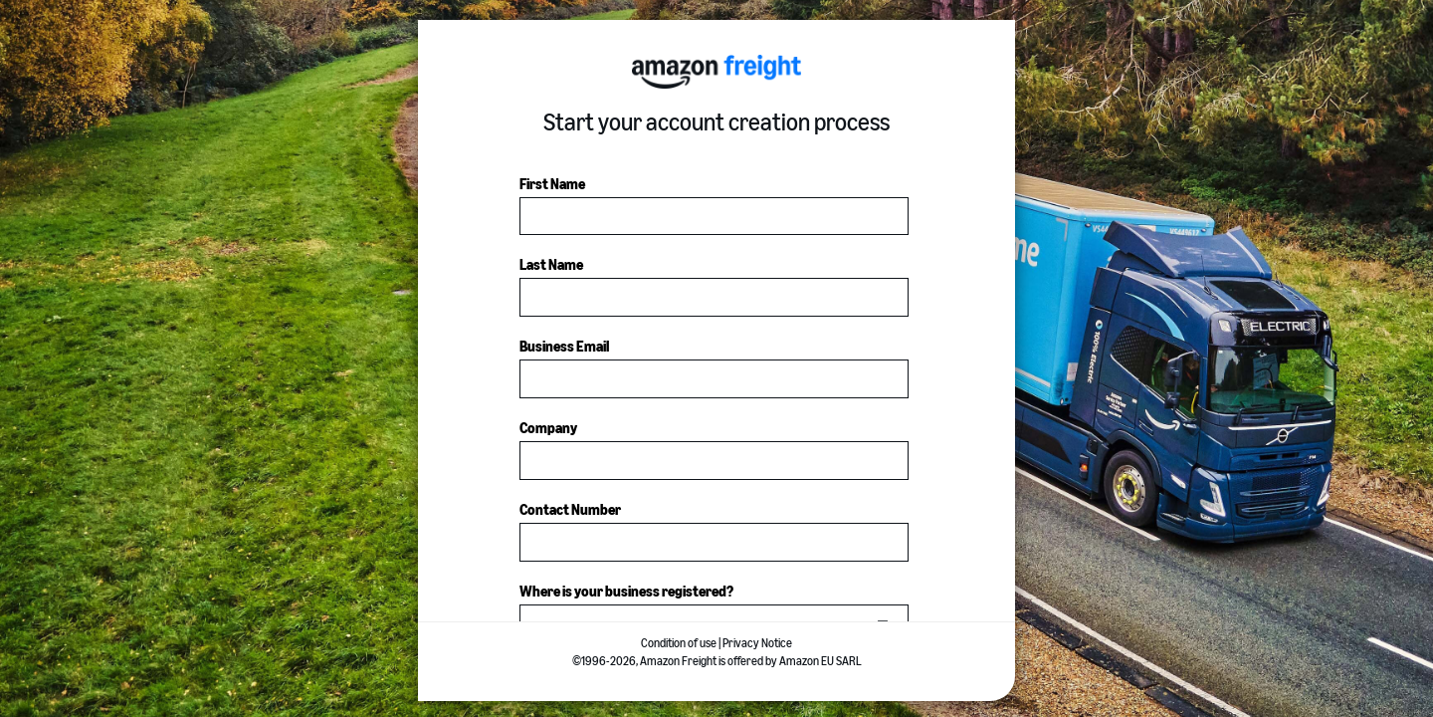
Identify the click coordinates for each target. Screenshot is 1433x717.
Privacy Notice (757, 643)
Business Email (564, 347)
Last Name (551, 265)
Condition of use (678, 643)
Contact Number (570, 510)
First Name (552, 184)
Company (548, 428)
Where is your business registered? (626, 592)
